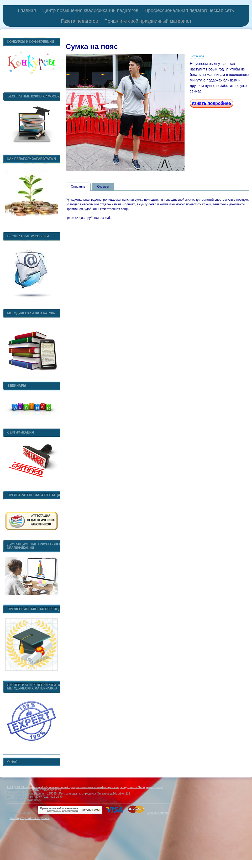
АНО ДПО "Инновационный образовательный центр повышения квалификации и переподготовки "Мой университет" (85, 787)
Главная (27, 10)
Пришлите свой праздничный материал (147, 21)
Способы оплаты (158, 812)
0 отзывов (197, 56)
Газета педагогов (79, 21)
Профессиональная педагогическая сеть (189, 10)
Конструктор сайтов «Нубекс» (29, 818)
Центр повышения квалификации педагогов (90, 10)
